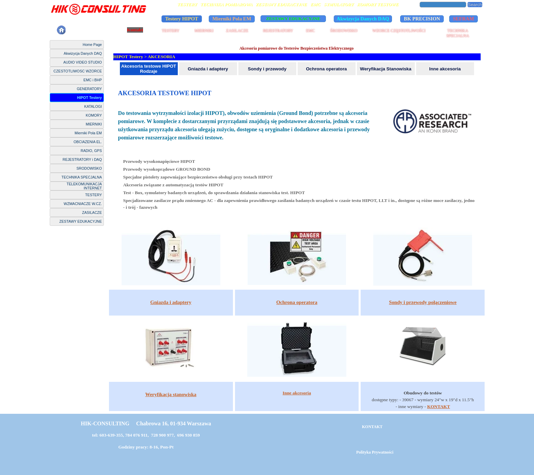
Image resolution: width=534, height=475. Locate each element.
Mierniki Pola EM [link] (232, 18)
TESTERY (170, 30)
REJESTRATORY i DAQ (82, 159)
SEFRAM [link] (463, 18)
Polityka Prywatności (93, 30)
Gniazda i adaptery (208, 68)
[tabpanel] (297, 153)
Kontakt (135, 29)
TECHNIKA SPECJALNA (457, 33)
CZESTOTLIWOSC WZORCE (77, 71)
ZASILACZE (237, 30)
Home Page (92, 45)
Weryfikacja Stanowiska (385, 68)
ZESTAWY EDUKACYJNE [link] (293, 18)
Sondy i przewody (267, 68)
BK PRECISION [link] (422, 18)
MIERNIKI (203, 30)
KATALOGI (93, 106)
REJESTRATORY (278, 30)
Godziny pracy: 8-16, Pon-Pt (145, 446)
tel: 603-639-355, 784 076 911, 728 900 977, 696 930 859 (146, 435)
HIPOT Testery (89, 98)
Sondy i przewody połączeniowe (422, 302)
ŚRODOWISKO (343, 30)
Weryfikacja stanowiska (170, 394)
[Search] (443, 4)
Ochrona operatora (326, 68)
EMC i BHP (92, 80)
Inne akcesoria (445, 68)
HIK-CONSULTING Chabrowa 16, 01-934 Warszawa (146, 423)
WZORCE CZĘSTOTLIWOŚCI (398, 30)
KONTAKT (438, 406)
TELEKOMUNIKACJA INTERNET (84, 186)
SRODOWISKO (89, 168)
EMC (310, 30)
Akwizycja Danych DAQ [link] (363, 18)
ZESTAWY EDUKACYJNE (80, 221)
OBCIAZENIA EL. (88, 142)
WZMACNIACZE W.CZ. (83, 204)
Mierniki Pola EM (88, 133)
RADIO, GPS (91, 151)
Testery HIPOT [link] (181, 18)
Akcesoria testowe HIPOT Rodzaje (148, 69)
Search (475, 4)
